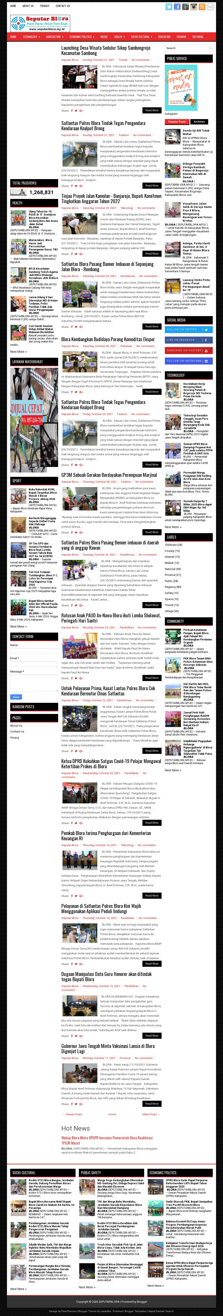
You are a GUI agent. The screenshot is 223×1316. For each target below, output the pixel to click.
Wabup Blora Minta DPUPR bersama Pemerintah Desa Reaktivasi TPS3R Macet (107, 1140)
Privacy (44, 6)
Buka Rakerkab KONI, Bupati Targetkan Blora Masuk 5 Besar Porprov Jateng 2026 (43, 494)
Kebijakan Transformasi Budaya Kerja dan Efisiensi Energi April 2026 (189, 1245)
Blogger (142, 1301)
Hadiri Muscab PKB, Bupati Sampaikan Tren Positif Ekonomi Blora (189, 1203)
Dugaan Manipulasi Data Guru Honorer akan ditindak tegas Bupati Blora (106, 976)
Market (169, 563)
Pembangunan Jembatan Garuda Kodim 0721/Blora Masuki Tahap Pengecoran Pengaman (49, 1226)
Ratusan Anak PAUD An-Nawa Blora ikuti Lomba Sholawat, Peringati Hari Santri (111, 618)
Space (169, 599)
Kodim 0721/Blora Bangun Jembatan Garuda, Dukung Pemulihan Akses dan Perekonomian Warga (51, 1183)
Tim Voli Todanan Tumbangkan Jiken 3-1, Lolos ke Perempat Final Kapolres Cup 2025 (43, 578)
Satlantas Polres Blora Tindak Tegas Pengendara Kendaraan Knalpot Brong (103, 125)
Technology (33, 35)
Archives (199, 121)
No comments (141, 60)
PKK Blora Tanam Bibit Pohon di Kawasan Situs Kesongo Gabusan (198, 661)
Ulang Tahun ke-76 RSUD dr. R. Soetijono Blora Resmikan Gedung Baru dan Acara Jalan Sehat (43, 218)
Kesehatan (127, 918)
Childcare (171, 544)
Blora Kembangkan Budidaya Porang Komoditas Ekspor (108, 339)
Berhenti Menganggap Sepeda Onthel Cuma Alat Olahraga (42, 521)
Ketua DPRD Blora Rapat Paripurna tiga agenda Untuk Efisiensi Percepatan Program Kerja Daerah (189, 1266)
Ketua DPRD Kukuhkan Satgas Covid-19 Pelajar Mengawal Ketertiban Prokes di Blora (111, 763)
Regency (170, 587)
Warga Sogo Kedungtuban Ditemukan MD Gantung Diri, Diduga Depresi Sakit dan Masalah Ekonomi (120, 1183)
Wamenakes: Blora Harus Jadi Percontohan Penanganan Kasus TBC (43, 245)
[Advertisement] (34, 110)
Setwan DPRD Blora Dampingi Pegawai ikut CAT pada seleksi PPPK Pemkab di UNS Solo (198, 449)
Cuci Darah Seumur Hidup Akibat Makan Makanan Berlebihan (41, 329)
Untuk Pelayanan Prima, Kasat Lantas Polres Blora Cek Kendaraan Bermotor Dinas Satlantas (108, 690)
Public (168, 581)
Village (169, 611)
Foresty (169, 551)
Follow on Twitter (190, 329)
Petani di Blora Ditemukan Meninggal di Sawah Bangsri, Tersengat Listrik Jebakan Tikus (120, 1267)
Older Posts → (151, 1114)
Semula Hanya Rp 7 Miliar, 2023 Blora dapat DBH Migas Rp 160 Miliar (197, 506)
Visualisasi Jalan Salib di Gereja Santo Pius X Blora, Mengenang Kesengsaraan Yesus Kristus (197, 212)
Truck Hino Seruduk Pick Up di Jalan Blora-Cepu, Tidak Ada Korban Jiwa (119, 1246)
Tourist (123, 60)
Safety (169, 593)
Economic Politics (83, 35)
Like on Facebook (190, 340)
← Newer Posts (72, 1114)
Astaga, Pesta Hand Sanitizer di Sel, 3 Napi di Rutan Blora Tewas (196, 248)
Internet (169, 556)
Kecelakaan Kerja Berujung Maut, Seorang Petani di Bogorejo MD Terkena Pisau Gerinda (197, 390)
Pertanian (126, 346)
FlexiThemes (68, 1311)
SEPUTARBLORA (109, 1301)
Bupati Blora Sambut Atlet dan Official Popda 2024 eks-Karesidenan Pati (43, 605)
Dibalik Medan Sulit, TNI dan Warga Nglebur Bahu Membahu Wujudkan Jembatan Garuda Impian (50, 1248)
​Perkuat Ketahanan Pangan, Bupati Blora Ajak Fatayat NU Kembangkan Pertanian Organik (197, 636)
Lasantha (106, 1311)
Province (125, 1058)
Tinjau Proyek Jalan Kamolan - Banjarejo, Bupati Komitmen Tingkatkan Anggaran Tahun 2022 (111, 198)
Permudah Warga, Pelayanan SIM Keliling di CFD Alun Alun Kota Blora (197, 477)
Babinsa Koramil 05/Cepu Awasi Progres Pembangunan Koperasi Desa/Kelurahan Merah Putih (186, 1224)
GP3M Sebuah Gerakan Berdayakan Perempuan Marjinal (109, 474)
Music (104, 36)
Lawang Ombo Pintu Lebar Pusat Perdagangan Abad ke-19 (196, 285)
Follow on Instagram (190, 361)
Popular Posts (177, 121)
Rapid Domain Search (161, 1311)
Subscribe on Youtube (190, 350)
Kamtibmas (128, 276)
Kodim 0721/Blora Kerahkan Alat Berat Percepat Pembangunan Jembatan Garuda (117, 1226)
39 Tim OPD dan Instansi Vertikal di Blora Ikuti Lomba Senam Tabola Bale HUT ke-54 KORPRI (41, 550)
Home (13, 6)
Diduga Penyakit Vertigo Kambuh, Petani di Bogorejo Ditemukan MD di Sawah (195, 170)
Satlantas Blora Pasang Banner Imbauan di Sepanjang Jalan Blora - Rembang (107, 266)
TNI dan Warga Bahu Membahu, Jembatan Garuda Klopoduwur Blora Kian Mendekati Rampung (119, 1205)
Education (164, 36)
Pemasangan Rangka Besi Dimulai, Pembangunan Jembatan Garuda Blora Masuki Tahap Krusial (50, 1269)
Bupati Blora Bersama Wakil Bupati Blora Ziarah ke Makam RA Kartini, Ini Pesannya (51, 1205)
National (170, 569)
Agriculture (56, 35)
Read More (152, 110)
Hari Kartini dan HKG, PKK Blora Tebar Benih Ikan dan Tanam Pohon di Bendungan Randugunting (197, 690)
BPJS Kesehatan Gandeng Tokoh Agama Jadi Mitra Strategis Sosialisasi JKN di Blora (43, 273)
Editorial (198, 36)
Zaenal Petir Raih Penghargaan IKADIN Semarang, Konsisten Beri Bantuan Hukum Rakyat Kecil (196, 719)
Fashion (181, 36)
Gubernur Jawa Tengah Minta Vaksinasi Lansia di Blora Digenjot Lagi (108, 1048)
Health (121, 35)
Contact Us (63, 6)
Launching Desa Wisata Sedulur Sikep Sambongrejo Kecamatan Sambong (105, 50)
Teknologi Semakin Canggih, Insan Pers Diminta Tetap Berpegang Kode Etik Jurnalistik (196, 422)
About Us (28, 6)
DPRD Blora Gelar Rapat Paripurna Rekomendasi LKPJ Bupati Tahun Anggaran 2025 (186, 1183)
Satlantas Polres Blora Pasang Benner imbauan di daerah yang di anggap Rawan (110, 545)
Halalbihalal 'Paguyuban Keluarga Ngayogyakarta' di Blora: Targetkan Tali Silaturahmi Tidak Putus (198, 747)
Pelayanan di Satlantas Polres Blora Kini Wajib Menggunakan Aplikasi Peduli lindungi (101, 908)
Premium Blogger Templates (130, 1311)
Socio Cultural (143, 35)
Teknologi (127, 208)
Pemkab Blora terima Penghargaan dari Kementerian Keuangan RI (106, 835)
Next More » (18, 351)
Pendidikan (127, 627)
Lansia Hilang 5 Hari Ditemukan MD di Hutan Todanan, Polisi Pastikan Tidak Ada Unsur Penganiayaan (43, 303)
